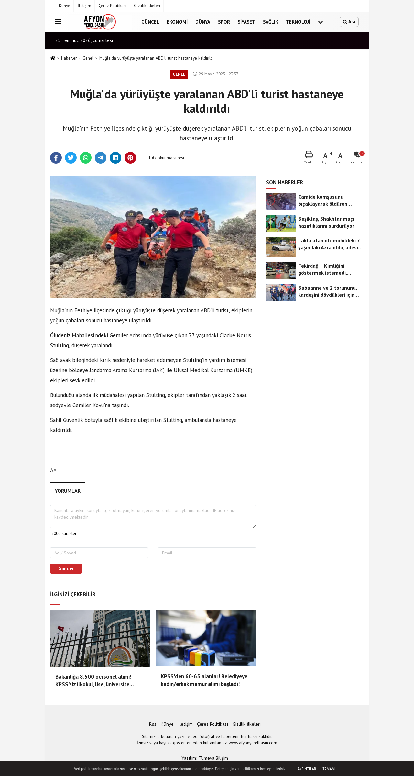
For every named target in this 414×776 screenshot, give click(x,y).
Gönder (66, 568)
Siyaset (246, 22)
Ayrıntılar (307, 769)
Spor (224, 22)
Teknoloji (298, 22)
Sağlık (270, 22)
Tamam (328, 769)
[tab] (67, 491)
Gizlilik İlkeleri (147, 5)
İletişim (84, 5)
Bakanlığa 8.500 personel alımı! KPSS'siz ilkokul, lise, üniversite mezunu (93, 681)
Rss (153, 724)
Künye (64, 5)
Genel (87, 58)
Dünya (202, 22)
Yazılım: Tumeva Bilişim (204, 758)
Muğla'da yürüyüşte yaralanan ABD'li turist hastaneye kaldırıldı (156, 58)
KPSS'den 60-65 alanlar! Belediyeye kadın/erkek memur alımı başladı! (204, 680)
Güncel (150, 22)
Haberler (69, 58)
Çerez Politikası (112, 5)
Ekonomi (177, 22)
